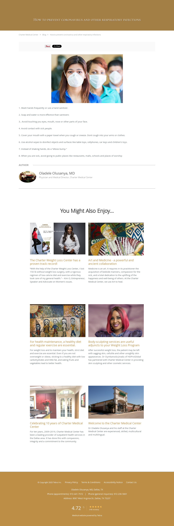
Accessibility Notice (113, 482)
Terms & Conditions (90, 482)
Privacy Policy (71, 482)
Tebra (99, 515)
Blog (44, 34)
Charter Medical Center (28, 34)
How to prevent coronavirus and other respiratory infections (75, 34)
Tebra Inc (57, 482)
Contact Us (131, 482)
